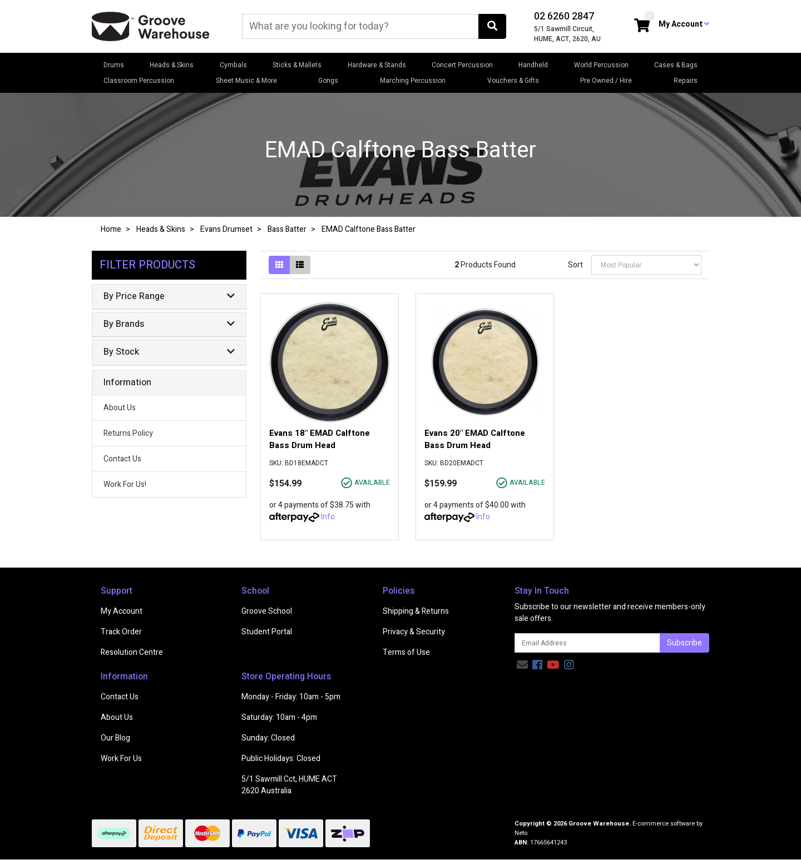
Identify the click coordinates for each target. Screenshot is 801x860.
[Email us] (522, 665)
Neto (521, 833)
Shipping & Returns (416, 611)
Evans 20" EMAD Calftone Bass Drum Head (474, 439)
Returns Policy (128, 433)
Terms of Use (406, 652)
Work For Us (121, 758)
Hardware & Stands (377, 65)
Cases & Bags (676, 65)
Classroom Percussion (138, 81)
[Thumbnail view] (279, 265)
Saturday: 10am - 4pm (279, 717)
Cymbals (233, 65)
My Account (121, 611)
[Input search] (360, 26)
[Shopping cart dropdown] (642, 26)
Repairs (686, 81)
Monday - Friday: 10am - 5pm (290, 697)
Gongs (328, 81)
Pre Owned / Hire (606, 81)
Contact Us (122, 459)
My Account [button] (684, 24)
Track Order (121, 632)
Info (328, 517)
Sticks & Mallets (297, 65)
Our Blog (115, 738)
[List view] (299, 265)
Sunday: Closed (268, 738)
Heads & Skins (172, 65)
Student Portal (266, 632)
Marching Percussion (413, 81)
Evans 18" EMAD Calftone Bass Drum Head (319, 439)
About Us (119, 408)
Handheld (533, 65)
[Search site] (492, 26)
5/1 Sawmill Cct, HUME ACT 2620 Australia (289, 785)
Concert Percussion (462, 65)
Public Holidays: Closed (280, 758)
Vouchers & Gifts (513, 81)
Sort (575, 265)
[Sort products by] (646, 265)
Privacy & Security (414, 632)
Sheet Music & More (246, 81)
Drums (113, 65)
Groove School (266, 611)
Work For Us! (124, 484)
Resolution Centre (132, 652)
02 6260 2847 (564, 16)
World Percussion (601, 65)
